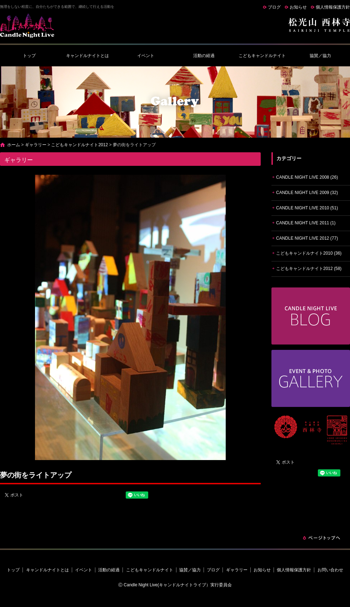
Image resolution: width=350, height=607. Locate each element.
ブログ (274, 7)
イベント (145, 55)
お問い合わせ (330, 569)
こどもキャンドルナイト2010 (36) (308, 253)
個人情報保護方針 (333, 7)
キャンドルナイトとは (87, 55)
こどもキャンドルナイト (262, 55)
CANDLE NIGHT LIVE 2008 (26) (307, 177)
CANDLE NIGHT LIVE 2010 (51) (307, 207)
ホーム (13, 144)
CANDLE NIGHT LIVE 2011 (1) (306, 222)
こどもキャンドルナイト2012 (79, 144)
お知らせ (298, 7)
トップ (29, 55)
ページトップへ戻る (321, 538)
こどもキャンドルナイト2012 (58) (308, 268)
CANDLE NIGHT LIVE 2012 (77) (307, 238)
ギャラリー (35, 144)
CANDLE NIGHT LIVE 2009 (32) (307, 192)
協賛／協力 (320, 55)
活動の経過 (204, 55)
